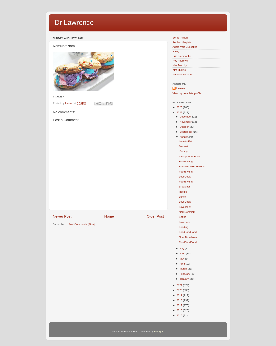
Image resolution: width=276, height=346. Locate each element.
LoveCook (185, 176)
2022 (180, 112)
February (185, 273)
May (182, 258)
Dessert (183, 146)
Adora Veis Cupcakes (184, 46)
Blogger (158, 331)
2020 (180, 290)
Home (109, 216)
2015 (180, 315)
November (186, 121)
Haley (175, 51)
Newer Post (62, 216)
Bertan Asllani (180, 37)
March (183, 268)
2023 (180, 107)
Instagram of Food (189, 156)
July (182, 248)
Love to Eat (185, 141)
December (186, 116)
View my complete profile (186, 93)
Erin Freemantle (181, 56)
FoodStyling (186, 161)
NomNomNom (187, 211)
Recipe (183, 191)
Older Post (155, 216)
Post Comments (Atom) (82, 224)
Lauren (180, 88)
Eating (182, 216)
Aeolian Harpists (181, 42)
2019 (180, 295)
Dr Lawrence (74, 22)
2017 (180, 305)
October (185, 126)
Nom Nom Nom (188, 237)
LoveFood (185, 222)
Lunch (182, 196)
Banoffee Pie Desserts (192, 166)
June (183, 253)
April (183, 263)
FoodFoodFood (188, 232)
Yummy (183, 151)
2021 (180, 285)
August (184, 137)
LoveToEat (185, 206)
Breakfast (184, 186)
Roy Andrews (180, 60)
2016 (180, 310)
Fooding (183, 227)
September (186, 131)
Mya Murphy (179, 65)
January (185, 278)
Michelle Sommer (182, 74)
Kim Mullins (179, 69)
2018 (180, 300)
